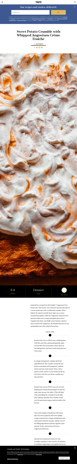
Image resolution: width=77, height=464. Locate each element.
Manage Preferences (12, 459)
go (58, 12)
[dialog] (38, 455)
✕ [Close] (75, 448)
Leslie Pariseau (39, 44)
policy (35, 20)
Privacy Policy (20, 454)
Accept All (64, 458)
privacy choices (39, 454)
